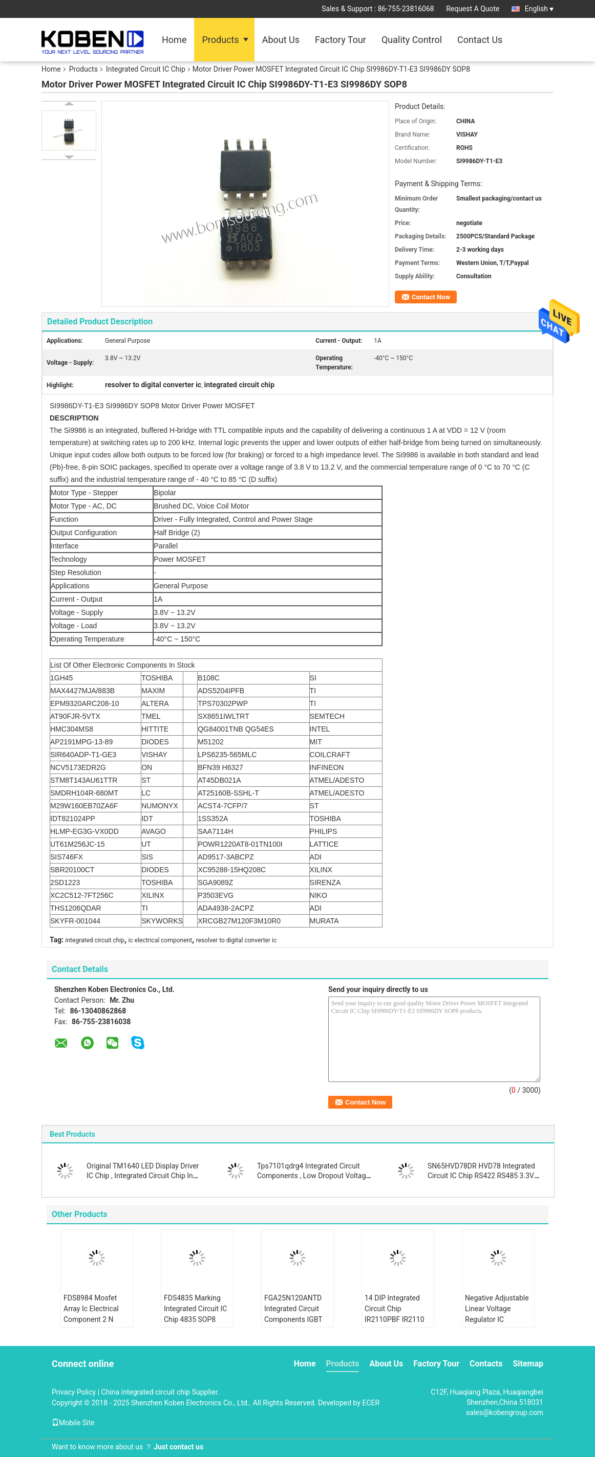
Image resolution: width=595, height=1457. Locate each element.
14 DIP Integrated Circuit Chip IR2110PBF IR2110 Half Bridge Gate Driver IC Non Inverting (394, 1325)
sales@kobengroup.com (504, 1412)
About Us (281, 39)
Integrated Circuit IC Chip (145, 69)
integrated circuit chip (95, 940)
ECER (370, 1403)
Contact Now (431, 297)
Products (220, 39)
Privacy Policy (74, 1392)
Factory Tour (340, 39)
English (539, 9)
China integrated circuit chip (145, 1392)
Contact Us (479, 39)
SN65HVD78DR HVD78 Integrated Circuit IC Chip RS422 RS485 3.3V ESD (481, 1175)
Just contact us (178, 1447)
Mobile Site (73, 1423)
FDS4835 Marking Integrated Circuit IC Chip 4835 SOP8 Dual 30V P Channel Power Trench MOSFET (195, 1325)
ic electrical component (161, 940)
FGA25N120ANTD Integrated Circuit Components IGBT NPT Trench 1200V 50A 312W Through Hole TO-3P (295, 1325)
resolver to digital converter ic (236, 940)
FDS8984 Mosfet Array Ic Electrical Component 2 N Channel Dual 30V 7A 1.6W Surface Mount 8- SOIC (91, 1325)
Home (174, 39)
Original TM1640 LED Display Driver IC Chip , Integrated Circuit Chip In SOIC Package (143, 1175)
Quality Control (411, 39)
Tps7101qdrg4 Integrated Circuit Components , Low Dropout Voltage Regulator (313, 1175)
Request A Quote (472, 9)
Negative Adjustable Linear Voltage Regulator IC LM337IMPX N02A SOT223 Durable (497, 1319)
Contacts (486, 1363)
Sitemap (528, 1363)
